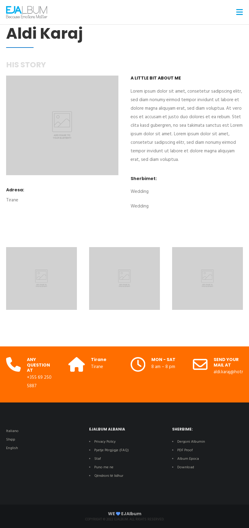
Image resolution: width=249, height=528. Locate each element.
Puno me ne (104, 467)
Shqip (10, 440)
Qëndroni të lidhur (108, 476)
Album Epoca (188, 459)
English (12, 448)
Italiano (12, 431)
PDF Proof (185, 450)
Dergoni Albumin (191, 442)
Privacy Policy (105, 442)
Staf (97, 459)
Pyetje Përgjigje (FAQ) (111, 450)
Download (186, 467)
